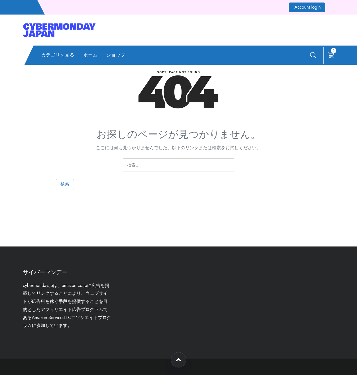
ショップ (116, 55)
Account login (308, 7)
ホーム (90, 55)
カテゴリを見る (57, 55)
